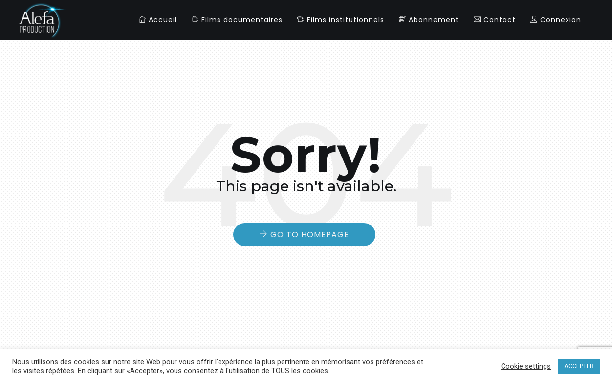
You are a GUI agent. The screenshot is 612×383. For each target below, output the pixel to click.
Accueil (158, 19)
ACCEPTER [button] (579, 366)
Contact (495, 19)
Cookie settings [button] (526, 366)
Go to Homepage (309, 234)
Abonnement (429, 19)
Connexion (555, 19)
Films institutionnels (340, 19)
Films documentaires (237, 19)
